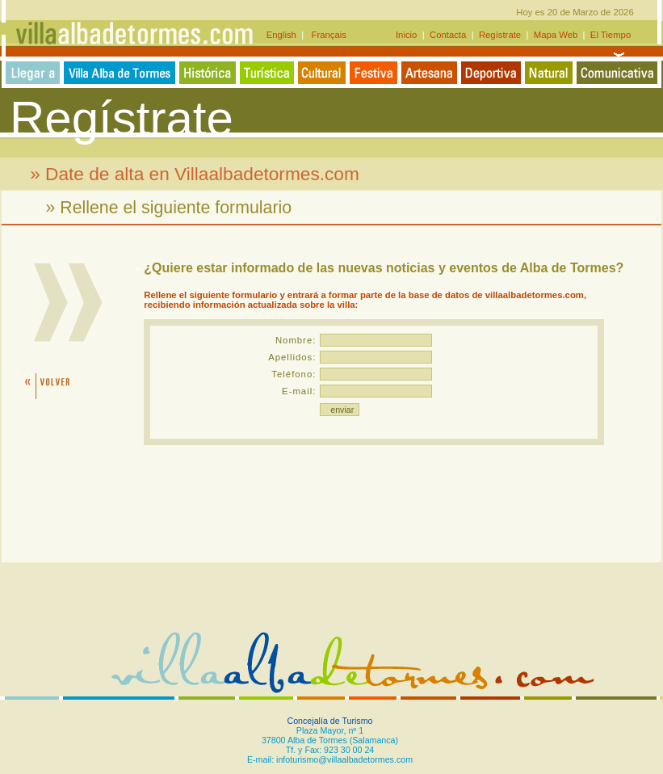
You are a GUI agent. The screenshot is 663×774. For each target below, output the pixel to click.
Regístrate (500, 35)
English (283, 35)
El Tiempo (610, 35)
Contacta (448, 35)
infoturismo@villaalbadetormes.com (344, 759)
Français (325, 35)
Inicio (408, 35)
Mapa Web (556, 35)
